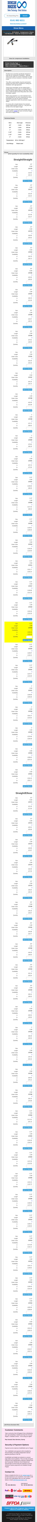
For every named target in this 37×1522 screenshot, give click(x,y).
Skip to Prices (23, 66)
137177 (30, 189)
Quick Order (14, 1508)
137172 (30, 823)
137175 (30, 885)
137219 (30, 627)
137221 (30, 669)
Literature (31, 1508)
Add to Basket (27, 181)
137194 (30, 1052)
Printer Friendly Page (11, 63)
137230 (30, 753)
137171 (30, 802)
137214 (30, 1261)
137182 (30, 948)
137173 (30, 843)
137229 (30, 732)
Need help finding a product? (18, 23)
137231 (30, 774)
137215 (30, 1282)
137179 (30, 231)
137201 (30, 461)
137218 (30, 607)
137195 (30, 1073)
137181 (30, 927)
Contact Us (20, 1509)
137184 (30, 990)
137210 (30, 544)
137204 (30, 1157)
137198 (30, 398)
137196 (30, 1094)
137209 (30, 523)
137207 (30, 481)
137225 (30, 1386)
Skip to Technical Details (12, 64)
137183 (30, 969)
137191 (30, 356)
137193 (30, 1031)
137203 (30, 1136)
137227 (30, 690)
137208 (30, 502)
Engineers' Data (23, 1508)
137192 (30, 1010)
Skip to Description (11, 66)
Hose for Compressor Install (23, 33)
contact (15, 111)
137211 (30, 565)
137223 (30, 1344)
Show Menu (18, 28)
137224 (30, 1365)
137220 (30, 648)
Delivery (26, 1509)
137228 (30, 711)
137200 (30, 440)
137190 (30, 335)
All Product (15, 32)
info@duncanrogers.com (20, 1480)
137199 (30, 419)
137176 (30, 168)
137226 (30, 1407)
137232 (30, 252)
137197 (30, 377)
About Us (13, 1509)
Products (7, 1508)
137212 (30, 1219)
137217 (30, 586)
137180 (30, 906)
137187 (30, 294)
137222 (30, 1324)
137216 (30, 1303)
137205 (30, 1177)
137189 (30, 314)
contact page (26, 1475)
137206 (30, 1198)
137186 (30, 273)
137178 (30, 210)
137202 (30, 1115)
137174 (30, 864)
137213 (30, 1240)
